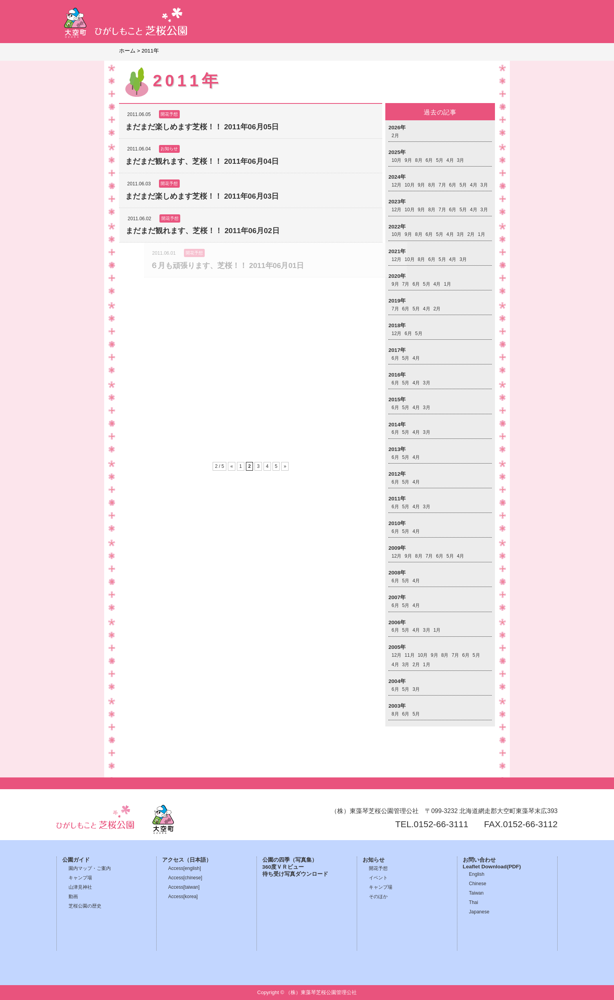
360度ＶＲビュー (283, 867)
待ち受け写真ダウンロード (295, 874)
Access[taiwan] (184, 887)
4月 (450, 160)
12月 (396, 185)
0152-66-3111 (441, 824)
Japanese (479, 912)
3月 (460, 160)
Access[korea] (183, 896)
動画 (73, 896)
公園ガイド (76, 860)
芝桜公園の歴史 (85, 906)
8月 (419, 160)
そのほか (378, 896)
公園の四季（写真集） (289, 860)
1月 (481, 234)
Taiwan (476, 893)
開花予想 (378, 868)
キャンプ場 (80, 877)
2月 (395, 135)
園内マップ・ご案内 (90, 868)
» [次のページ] (285, 466)
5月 (439, 160)
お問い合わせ (479, 860)
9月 (408, 160)
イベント (378, 877)
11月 (409, 655)
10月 (396, 160)
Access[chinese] (185, 877)
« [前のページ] (231, 466)
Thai (473, 902)
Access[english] (184, 868)
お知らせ (374, 860)
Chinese (477, 883)
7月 (442, 185)
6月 (429, 160)
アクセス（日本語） (186, 860)
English (476, 874)
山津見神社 (80, 887)
